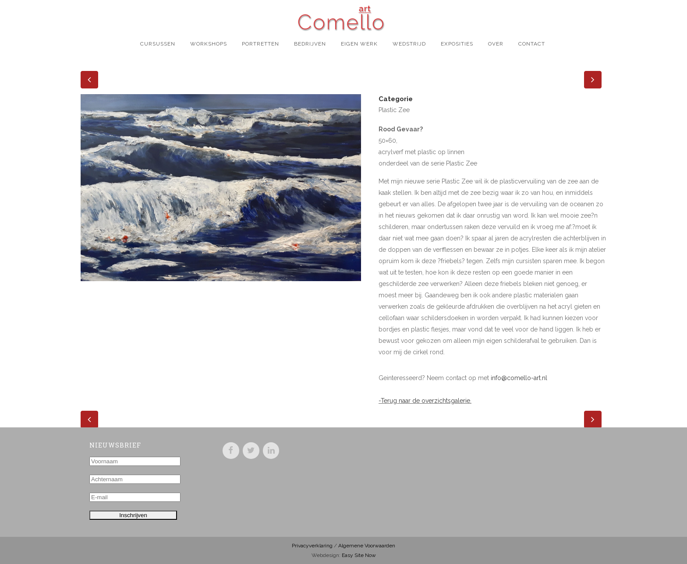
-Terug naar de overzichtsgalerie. (425, 400)
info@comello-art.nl (519, 377)
